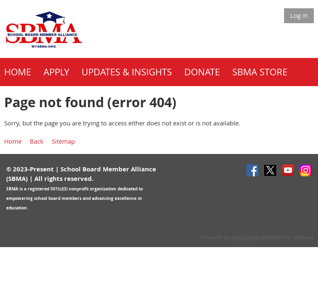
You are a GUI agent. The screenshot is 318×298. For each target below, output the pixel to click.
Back (36, 141)
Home (13, 141)
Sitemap (63, 141)
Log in (299, 15)
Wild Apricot (245, 237)
